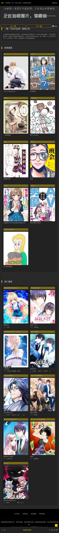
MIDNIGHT (14, 414)
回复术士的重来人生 (10, 500)
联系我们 (25, 514)
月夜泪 (7, 502)
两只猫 (35, 414)
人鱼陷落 (6, 369)
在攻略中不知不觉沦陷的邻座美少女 (14, 223)
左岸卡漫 (9, 458)
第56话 (32, 54)
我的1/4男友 (33, 412)
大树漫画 (7, 3)
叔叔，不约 (33, 325)
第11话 (6, 98)
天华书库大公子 (8, 412)
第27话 (32, 142)
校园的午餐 (7, 179)
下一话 (39, 26)
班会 (31, 179)
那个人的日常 (34, 135)
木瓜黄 (45, 371)
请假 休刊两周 (34, 331)
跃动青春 (33, 91)
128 (23, 414)
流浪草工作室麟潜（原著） (14, 371)
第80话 (32, 185)
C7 (50, 371)
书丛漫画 (36, 327)
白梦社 (34, 371)
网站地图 (42, 514)
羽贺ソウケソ (20, 502)
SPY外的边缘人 (8, 266)
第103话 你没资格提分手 (10, 419)
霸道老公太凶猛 (8, 456)
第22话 (6, 185)
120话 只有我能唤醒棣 (36, 375)
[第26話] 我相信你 (8, 375)
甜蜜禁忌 (6, 325)
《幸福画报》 (8, 135)
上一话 (13, 26)
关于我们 (17, 514)
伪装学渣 (33, 369)
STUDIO (8, 414)
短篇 (5, 142)
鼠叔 (8, 327)
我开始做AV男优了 (36, 223)
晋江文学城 (41, 371)
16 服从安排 (34, 98)
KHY (18, 414)
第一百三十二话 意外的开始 (38, 419)
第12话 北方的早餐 (9, 229)
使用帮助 (33, 514)
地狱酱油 (36, 458)
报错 (54, 26)
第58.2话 (6, 463)
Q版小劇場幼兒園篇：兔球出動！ (12, 331)
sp (4, 54)
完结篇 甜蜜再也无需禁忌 (10, 288)
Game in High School (9, 91)
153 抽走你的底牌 (35, 288)
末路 (31, 456)
